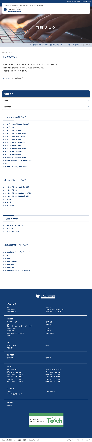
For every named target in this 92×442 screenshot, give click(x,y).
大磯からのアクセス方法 (53, 377)
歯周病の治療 (9, 267)
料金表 (48, 345)
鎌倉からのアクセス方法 (53, 374)
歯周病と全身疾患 (11, 261)
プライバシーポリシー (74, 440)
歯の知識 (8, 106)
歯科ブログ (8, 100)
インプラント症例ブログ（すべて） (17, 124)
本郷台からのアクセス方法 (15, 374)
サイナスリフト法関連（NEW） (16, 157)
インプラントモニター (13, 145)
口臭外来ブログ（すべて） (14, 225)
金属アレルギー (10, 205)
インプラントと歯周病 (13, 130)
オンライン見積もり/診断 (14, 394)
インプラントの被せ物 (13, 139)
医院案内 (48, 307)
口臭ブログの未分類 (12, 232)
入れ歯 (48, 328)
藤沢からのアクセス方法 (14, 372)
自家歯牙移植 (11, 331)
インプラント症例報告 (13, 154)
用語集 (9, 335)
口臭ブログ (9, 229)
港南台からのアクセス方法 (15, 377)
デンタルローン (11, 345)
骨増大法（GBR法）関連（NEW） (17, 167)
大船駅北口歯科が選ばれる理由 (55, 309)
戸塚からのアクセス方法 (14, 379)
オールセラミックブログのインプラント (19, 193)
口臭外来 (48, 331)
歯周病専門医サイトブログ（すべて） (18, 252)
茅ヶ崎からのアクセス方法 (54, 369)
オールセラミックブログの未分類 (17, 196)
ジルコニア (9, 199)
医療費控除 (10, 348)
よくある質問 (50, 333)
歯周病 (7, 258)
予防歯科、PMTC (12, 328)
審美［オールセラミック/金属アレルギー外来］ (20, 325)
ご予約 (9, 391)
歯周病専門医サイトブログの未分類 (17, 270)
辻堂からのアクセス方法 (53, 379)
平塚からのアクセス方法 (53, 372)
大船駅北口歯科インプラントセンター (18, 160)
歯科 (6, 163)
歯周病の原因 (9, 264)
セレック (8, 202)
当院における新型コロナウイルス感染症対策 (78, 1)
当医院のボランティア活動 (54, 312)
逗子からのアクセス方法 (53, 381)
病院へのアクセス (12, 369)
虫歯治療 (48, 324)
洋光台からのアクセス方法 (15, 381)
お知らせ (9, 307)
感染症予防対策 (11, 312)
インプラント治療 (12, 322)
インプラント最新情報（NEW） (16, 148)
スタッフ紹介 (11, 309)
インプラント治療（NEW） (14, 151)
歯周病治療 (49, 322)
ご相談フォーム (50, 391)
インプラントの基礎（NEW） (15, 136)
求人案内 (9, 406)
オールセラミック (11, 190)
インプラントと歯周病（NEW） (16, 133)
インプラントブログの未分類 (15, 142)
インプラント (9, 127)
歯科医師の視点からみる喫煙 (15, 333)
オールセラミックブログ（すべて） (17, 187)
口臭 (6, 255)
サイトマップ (86, 440)
